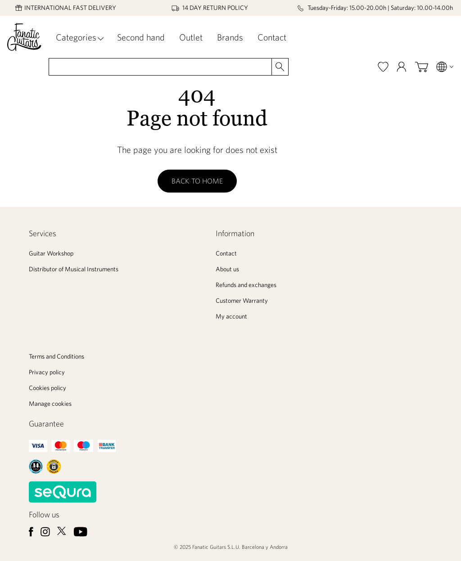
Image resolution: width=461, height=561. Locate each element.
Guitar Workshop (51, 253)
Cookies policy (47, 387)
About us (227, 269)
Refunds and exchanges (246, 284)
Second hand (141, 37)
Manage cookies (50, 403)
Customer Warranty (242, 300)
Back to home (197, 181)
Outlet (191, 37)
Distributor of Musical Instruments (73, 269)
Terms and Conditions (56, 356)
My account (231, 316)
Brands (230, 37)
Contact (272, 37)
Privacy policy (47, 372)
